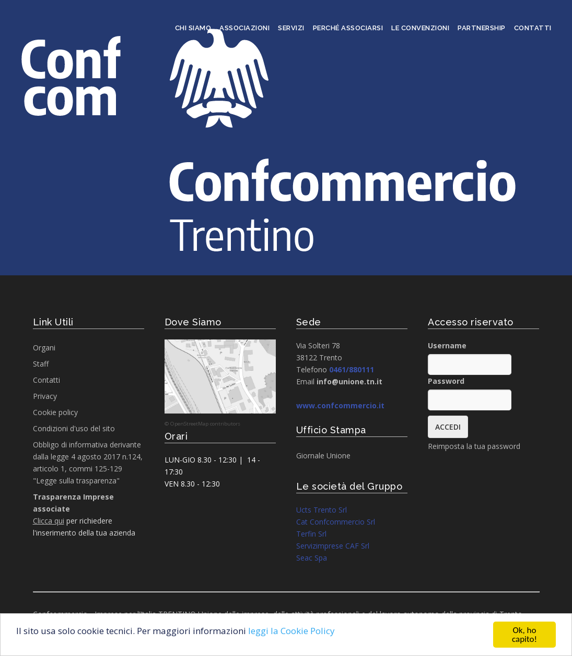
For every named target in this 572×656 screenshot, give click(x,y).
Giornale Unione (323, 455)
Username (447, 345)
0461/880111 (351, 369)
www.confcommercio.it (340, 405)
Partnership (482, 28)
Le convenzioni (420, 28)
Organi (44, 348)
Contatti (533, 28)
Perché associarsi (348, 28)
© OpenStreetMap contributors (202, 423)
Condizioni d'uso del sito (74, 428)
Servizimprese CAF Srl (332, 546)
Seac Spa (311, 558)
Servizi (291, 28)
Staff (41, 364)
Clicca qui (48, 521)
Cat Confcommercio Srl (335, 522)
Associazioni (244, 28)
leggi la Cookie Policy (291, 631)
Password (446, 381)
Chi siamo (193, 28)
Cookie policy (55, 412)
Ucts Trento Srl (321, 510)
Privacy (45, 396)
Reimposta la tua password (474, 446)
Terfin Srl (311, 534)
